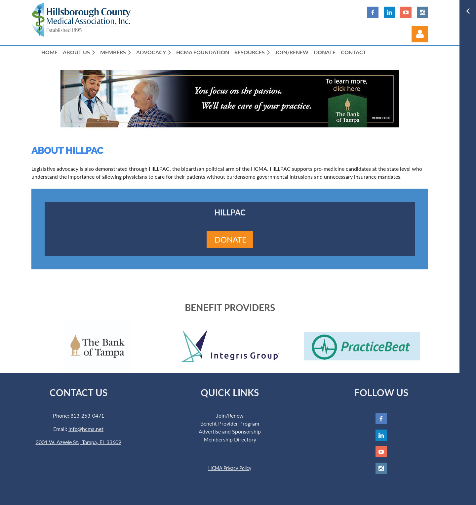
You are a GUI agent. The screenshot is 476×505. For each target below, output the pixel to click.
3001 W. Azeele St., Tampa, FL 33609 (78, 442)
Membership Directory (230, 439)
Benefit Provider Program (229, 423)
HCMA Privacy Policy (229, 468)
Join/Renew (230, 415)
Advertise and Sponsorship (230, 431)
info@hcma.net (85, 429)
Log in (420, 34)
